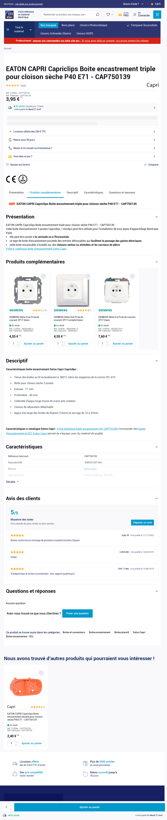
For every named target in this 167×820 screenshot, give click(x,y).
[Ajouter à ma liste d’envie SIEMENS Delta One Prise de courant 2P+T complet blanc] (87, 276)
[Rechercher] (98, 15)
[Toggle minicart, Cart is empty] (157, 14)
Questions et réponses (122, 192)
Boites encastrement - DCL (20, 636)
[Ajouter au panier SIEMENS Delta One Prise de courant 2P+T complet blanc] (78, 344)
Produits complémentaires (45, 192)
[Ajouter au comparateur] (151, 164)
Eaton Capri (139, 632)
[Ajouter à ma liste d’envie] (18, 164)
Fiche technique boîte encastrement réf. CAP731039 (87, 428)
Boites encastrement (99, 632)
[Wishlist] (110, 14)
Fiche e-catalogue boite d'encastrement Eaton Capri (36, 248)
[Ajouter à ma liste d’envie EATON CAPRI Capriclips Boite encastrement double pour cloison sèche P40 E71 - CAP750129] (41, 673)
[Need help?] (133, 4)
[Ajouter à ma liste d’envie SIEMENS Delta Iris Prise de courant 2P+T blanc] (132, 276)
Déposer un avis (142, 522)
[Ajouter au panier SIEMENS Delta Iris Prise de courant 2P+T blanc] (123, 344)
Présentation (16, 192)
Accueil (8, 48)
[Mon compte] (141, 14)
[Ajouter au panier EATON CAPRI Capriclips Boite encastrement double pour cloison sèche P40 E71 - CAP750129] (32, 743)
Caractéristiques (93, 192)
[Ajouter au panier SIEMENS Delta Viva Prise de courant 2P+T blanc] (34, 344)
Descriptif (72, 192)
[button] (16, 85)
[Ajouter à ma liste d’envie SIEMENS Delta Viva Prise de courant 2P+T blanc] (43, 276)
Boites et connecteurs (74, 632)
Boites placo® (121, 632)
